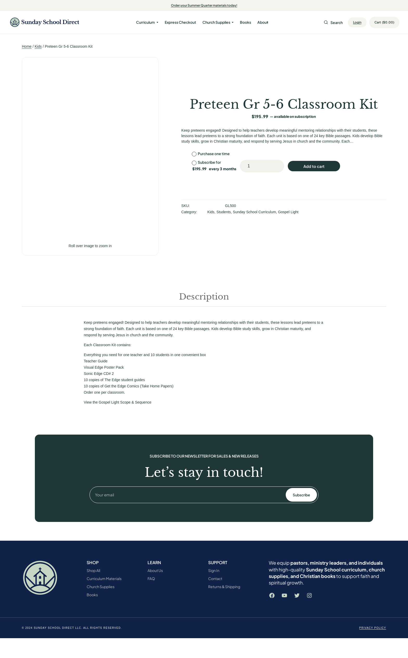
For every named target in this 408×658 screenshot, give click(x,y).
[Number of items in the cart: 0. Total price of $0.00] (388, 22)
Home (26, 46)
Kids (38, 46)
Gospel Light (288, 212)
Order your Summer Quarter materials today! (204, 5)
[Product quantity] (249, 166)
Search (333, 22)
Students (223, 212)
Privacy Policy (372, 627)
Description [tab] (204, 296)
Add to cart (313, 166)
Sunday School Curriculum (254, 212)
